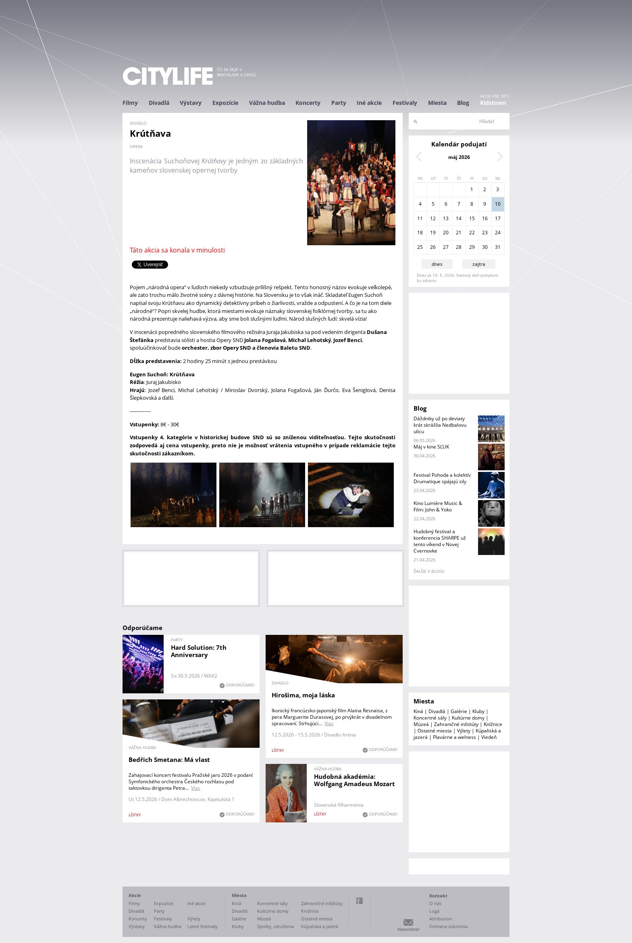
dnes (437, 264)
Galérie (459, 711)
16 (485, 218)
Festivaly (405, 102)
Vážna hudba (267, 102)
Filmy (130, 102)
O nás (435, 903)
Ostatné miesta (435, 730)
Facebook (359, 901)
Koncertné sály (430, 717)
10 (498, 203)
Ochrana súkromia (448, 926)
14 (459, 218)
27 (446, 247)
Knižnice (493, 724)
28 (459, 247)
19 (433, 232)
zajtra (478, 264)
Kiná (418, 711)
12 (433, 218)
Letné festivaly (202, 926)
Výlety (463, 730)
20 (446, 232)
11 (420, 218)
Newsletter (408, 929)
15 (472, 218)
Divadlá (159, 102)
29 (472, 247)
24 (498, 232)
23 (485, 232)
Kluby (478, 711)
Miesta (437, 102)
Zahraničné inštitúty (456, 724)
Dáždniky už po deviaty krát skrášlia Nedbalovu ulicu (440, 425)
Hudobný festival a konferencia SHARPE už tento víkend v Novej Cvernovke (440, 541)
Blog (463, 102)
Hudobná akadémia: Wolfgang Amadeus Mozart (354, 780)
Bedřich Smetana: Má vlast (169, 759)
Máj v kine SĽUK (431, 446)
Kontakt (438, 896)
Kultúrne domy (468, 717)
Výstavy (191, 102)
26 (433, 247)
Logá (434, 911)
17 (498, 218)
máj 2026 (459, 157)
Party (338, 102)
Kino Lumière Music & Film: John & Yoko (438, 506)
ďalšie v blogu (429, 571)
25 (420, 247)
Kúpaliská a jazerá (319, 926)
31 (498, 247)
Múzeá (421, 724)
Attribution (440, 919)
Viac (329, 723)
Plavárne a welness (454, 737)
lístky (278, 750)
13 (446, 218)
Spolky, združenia (275, 926)
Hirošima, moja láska (303, 695)
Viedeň (489, 737)
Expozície (225, 102)
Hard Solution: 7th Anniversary (199, 651)
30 (485, 247)
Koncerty (307, 102)
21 (459, 232)
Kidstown (493, 102)
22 (472, 232)
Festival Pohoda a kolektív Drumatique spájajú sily (442, 478)
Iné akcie (369, 102)
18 (420, 232)
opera (136, 146)
